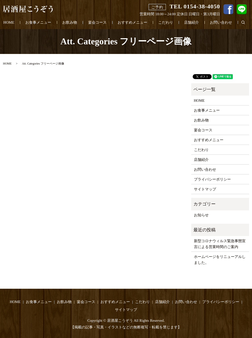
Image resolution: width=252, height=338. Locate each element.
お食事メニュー (38, 22)
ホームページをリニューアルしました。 (220, 260)
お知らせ (201, 215)
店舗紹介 (191, 22)
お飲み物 (69, 22)
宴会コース (97, 22)
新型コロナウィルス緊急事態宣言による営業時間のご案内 (220, 244)
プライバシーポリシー (212, 179)
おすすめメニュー (132, 22)
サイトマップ (205, 189)
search (246, 23)
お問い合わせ (221, 22)
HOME (8, 22)
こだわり (165, 22)
